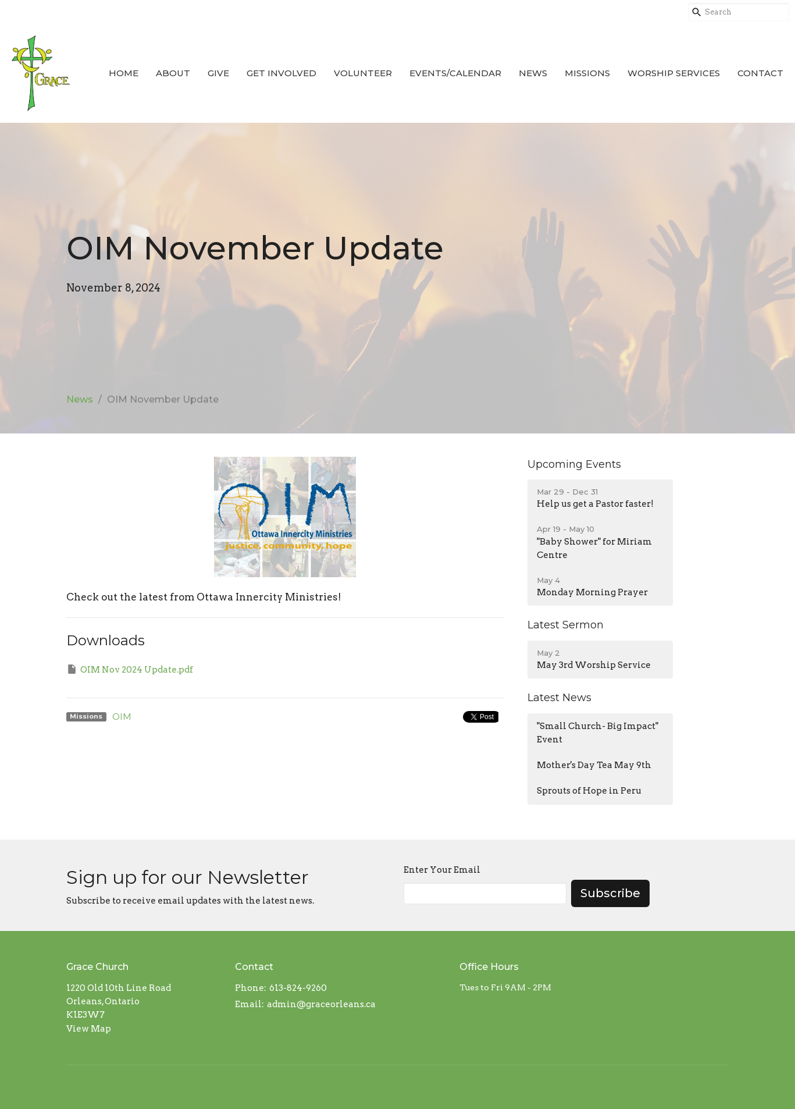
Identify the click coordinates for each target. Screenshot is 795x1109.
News (533, 73)
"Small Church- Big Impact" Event (597, 733)
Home (123, 73)
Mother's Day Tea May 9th (594, 765)
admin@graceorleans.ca (321, 1004)
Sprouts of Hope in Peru (589, 790)
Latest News (559, 697)
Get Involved (281, 73)
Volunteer (363, 73)
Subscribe (610, 893)
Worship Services (674, 73)
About (173, 73)
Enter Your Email (442, 870)
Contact (760, 73)
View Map (88, 1028)
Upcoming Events (574, 464)
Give (218, 73)
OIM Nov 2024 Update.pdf (129, 669)
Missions (587, 73)
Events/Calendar (455, 73)
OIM (121, 716)
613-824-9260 (298, 988)
